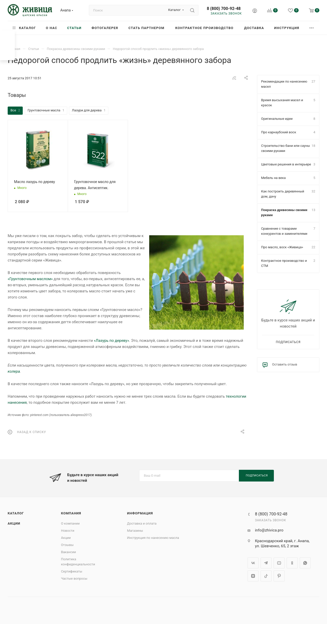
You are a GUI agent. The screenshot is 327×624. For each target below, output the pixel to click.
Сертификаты (71, 571)
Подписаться (288, 342)
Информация (140, 513)
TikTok (266, 575)
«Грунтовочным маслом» (30, 279)
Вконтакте (253, 562)
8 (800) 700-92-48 (224, 8)
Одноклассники (292, 562)
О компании (70, 523)
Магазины (135, 530)
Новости (67, 530)
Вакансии (68, 552)
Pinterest (279, 575)
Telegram (266, 562)
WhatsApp (305, 562)
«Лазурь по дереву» (111, 340)
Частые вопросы (74, 578)
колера (14, 371)
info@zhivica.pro (269, 530)
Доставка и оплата (141, 523)
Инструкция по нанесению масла (153, 538)
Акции (14, 523)
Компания (71, 513)
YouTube (279, 562)
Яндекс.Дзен (253, 575)
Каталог (16, 513)
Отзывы (67, 545)
